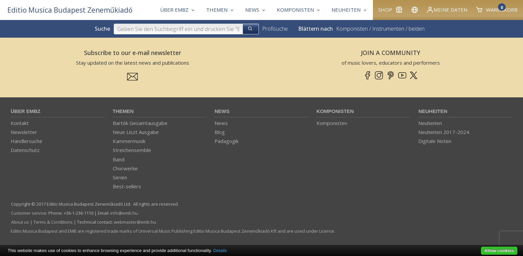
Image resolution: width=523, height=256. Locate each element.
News (221, 111)
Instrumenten (388, 28)
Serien (120, 177)
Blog (219, 132)
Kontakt (20, 123)
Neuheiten (432, 111)
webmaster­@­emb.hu (135, 222)
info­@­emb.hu (124, 213)
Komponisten (352, 28)
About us (20, 222)
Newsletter (24, 132)
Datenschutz (25, 150)
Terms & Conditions (53, 222)
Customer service (28, 213)
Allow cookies (499, 250)
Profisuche (275, 28)
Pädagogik (226, 141)
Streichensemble (132, 150)
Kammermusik (129, 141)
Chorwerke (125, 168)
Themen (123, 111)
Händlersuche (26, 141)
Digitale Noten (434, 141)
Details (220, 250)
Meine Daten (446, 9)
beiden (417, 28)
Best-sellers (127, 186)
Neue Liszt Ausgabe (136, 132)
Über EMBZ (25, 111)
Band (118, 159)
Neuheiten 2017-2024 (443, 132)
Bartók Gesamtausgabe (140, 123)
